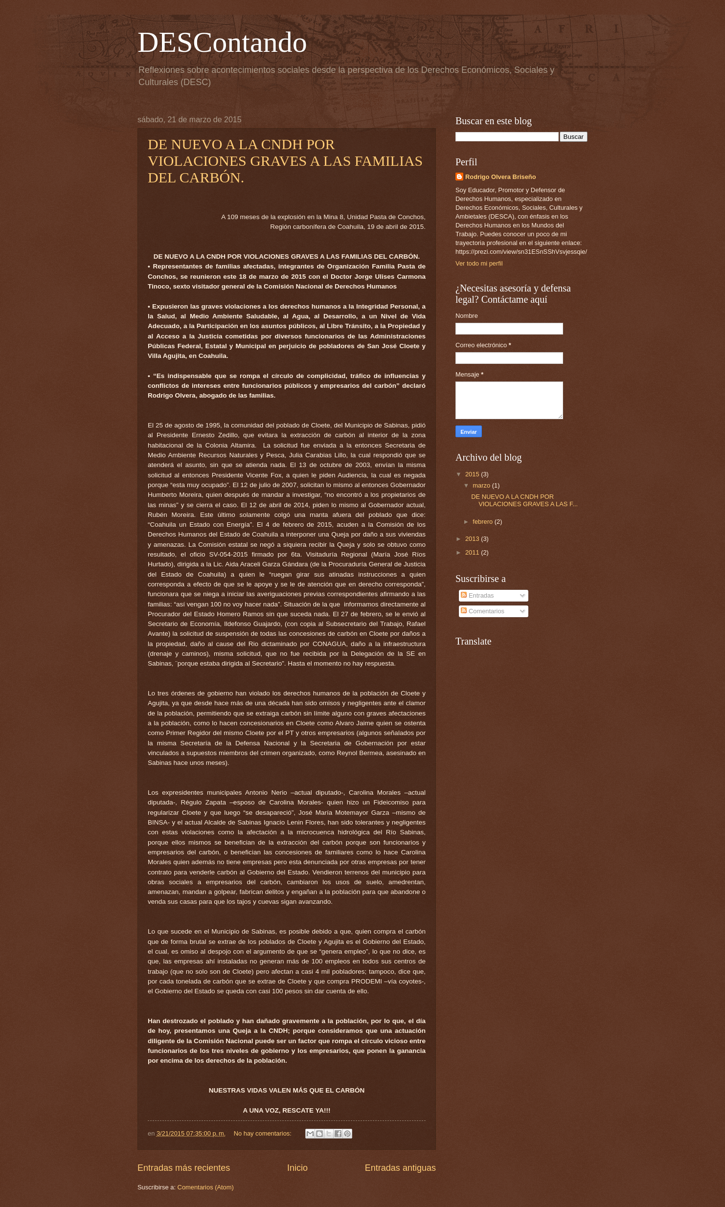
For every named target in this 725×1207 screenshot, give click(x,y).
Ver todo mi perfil (479, 263)
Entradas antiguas (400, 1168)
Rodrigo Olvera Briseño (500, 176)
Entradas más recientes (183, 1168)
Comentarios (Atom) (206, 1187)
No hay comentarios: (264, 1133)
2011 (473, 552)
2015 (473, 474)
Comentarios (482, 611)
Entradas (477, 595)
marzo (482, 485)
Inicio (297, 1168)
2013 (473, 538)
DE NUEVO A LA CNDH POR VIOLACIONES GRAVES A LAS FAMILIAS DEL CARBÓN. (285, 160)
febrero (483, 521)
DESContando (222, 42)
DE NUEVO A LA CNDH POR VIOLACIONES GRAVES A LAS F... (524, 500)
